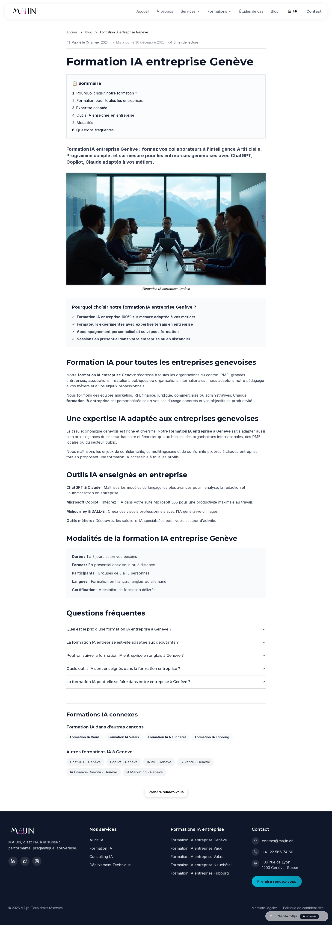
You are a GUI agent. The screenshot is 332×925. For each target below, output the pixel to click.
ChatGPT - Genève (85, 762)
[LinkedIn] (13, 861)
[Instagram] (37, 861)
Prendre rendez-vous (166, 792)
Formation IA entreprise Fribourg (200, 873)
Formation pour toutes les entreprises (110, 100)
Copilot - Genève (124, 762)
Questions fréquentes (95, 130)
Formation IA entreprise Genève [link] (124, 32)
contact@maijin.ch (272, 841)
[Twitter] (25, 861)
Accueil (142, 11)
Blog (275, 11)
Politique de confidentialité (303, 908)
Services (190, 11)
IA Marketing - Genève (144, 772)
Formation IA (100, 848)
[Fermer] (324, 916)
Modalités (85, 122)
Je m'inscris (309, 916)
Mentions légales (265, 908)
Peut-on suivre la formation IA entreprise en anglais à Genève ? (166, 655)
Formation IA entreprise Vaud (196, 848)
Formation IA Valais (123, 737)
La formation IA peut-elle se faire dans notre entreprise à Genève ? (166, 682)
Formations (220, 11)
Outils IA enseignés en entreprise (105, 115)
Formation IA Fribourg (212, 737)
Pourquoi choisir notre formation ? (106, 93)
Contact (314, 11)
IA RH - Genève (159, 762)
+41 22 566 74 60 (272, 852)
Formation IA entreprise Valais (197, 856)
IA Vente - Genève (195, 762)
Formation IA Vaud (84, 737)
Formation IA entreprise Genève (199, 840)
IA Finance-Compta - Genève (93, 772)
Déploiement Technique (110, 865)
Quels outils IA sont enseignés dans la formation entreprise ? (166, 668)
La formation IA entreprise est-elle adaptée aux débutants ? (166, 642)
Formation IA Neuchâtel (167, 737)
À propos (165, 11)
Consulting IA (101, 856)
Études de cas (251, 11)
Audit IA (96, 840)
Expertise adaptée (91, 108)
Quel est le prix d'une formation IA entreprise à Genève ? (166, 629)
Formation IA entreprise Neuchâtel (201, 865)
